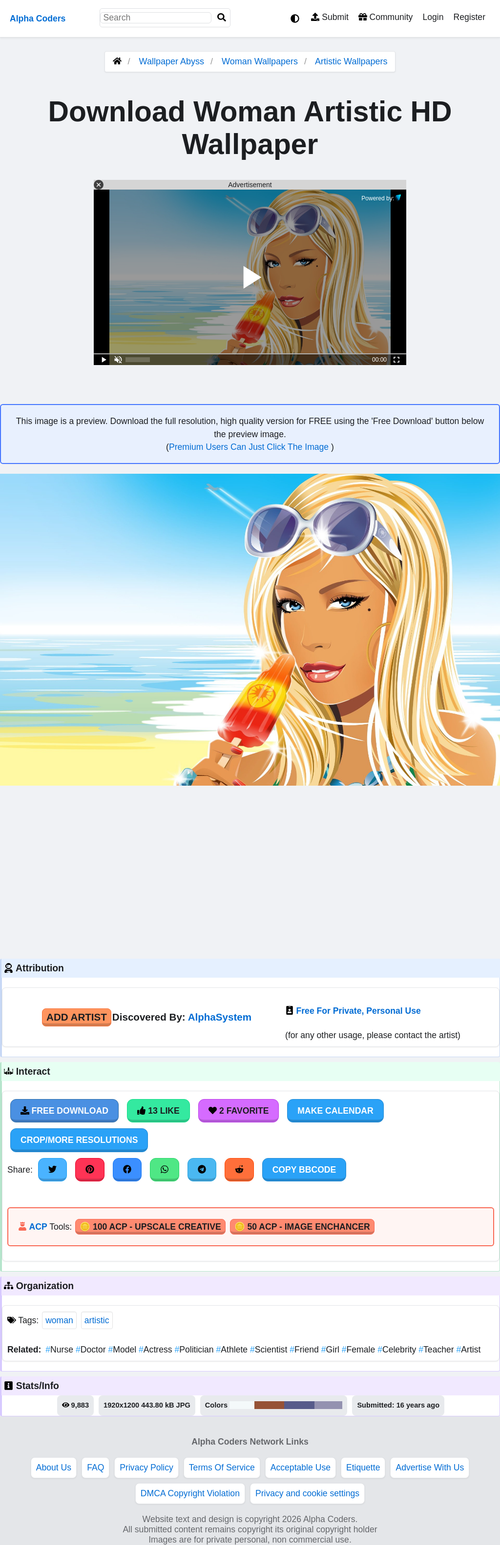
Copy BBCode (304, 1170)
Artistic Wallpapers (351, 61)
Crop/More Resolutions (79, 1140)
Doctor (92, 1349)
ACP (38, 1227)
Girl (331, 1349)
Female (359, 1349)
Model (123, 1349)
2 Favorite (238, 1111)
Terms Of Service (222, 1467)
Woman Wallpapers (261, 61)
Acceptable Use (301, 1467)
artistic (96, 1320)
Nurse (60, 1349)
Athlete (233, 1349)
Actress (156, 1349)
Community (385, 17)
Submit (330, 17)
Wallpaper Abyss (171, 61)
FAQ (95, 1467)
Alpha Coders (37, 18)
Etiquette (363, 1467)
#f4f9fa (241, 1405)
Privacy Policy (146, 1467)
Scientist (270, 1349)
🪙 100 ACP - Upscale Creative (150, 1227)
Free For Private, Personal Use (358, 1011)
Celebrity (397, 1349)
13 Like (158, 1111)
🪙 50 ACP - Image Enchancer (302, 1227)
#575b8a (299, 1405)
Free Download (64, 1111)
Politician (195, 1349)
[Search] (221, 18)
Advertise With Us (430, 1467)
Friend (305, 1349)
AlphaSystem (219, 1017)
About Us (53, 1467)
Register (469, 17)
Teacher (437, 1349)
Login (432, 17)
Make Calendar (335, 1111)
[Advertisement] (250, 871)
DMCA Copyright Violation (190, 1493)
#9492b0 (328, 1405)
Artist (469, 1349)
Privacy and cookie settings (307, 1493)
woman (59, 1320)
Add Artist (76, 1017)
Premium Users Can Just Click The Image (250, 447)
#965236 (269, 1405)
